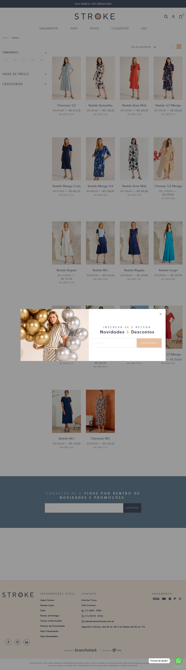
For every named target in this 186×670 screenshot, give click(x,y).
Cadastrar (149, 343)
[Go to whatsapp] (178, 661)
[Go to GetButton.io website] (178, 667)
